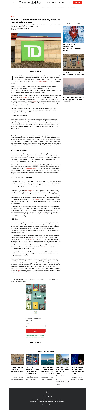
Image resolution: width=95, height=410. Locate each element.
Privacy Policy (33, 401)
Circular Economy (71, 8)
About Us (47, 2)
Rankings (54, 2)
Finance (36, 8)
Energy (43, 8)
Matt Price (15, 28)
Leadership (28, 8)
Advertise (50, 399)
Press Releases (58, 399)
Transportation (59, 8)
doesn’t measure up (25, 97)
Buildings (50, 8)
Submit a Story (42, 399)
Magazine (61, 2)
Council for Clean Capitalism (46, 401)
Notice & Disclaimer (59, 401)
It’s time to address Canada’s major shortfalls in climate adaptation (73, 99)
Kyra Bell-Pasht (24, 28)
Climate (21, 8)
